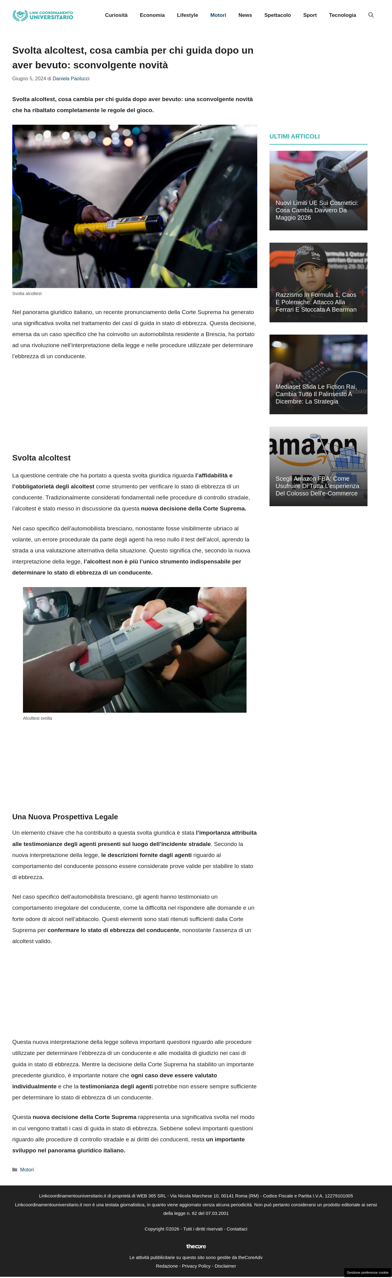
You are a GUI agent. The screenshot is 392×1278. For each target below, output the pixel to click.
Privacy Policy (196, 1266)
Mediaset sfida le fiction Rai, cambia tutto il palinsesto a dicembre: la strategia (316, 394)
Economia (152, 15)
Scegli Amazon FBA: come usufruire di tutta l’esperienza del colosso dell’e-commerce (317, 486)
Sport (310, 15)
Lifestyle (187, 15)
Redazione (167, 1266)
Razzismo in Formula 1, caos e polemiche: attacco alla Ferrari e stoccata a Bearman (316, 302)
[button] (371, 15)
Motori (218, 15)
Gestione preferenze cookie (368, 1272)
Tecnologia (342, 15)
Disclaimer (225, 1266)
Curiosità (116, 15)
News (245, 15)
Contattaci (237, 1228)
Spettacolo (277, 15)
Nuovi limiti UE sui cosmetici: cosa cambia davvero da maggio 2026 (317, 210)
